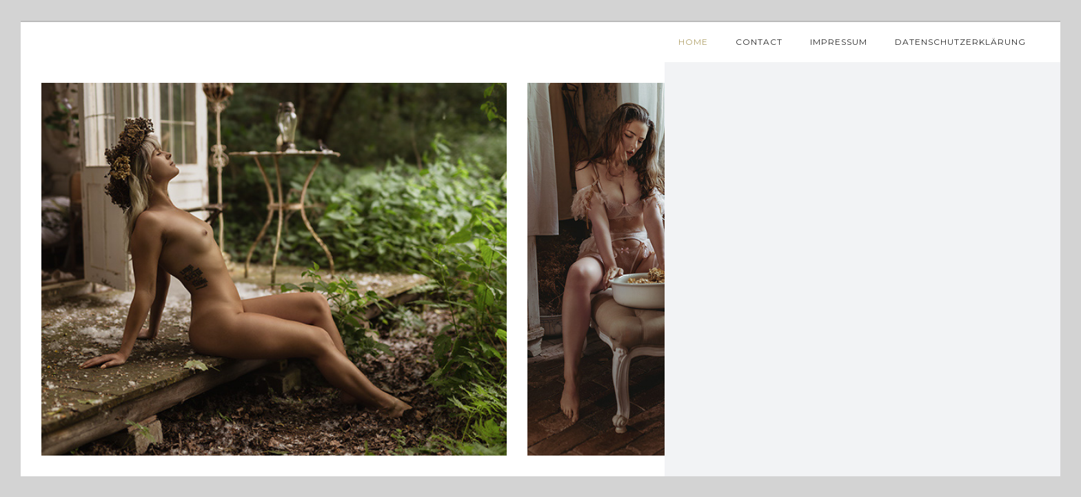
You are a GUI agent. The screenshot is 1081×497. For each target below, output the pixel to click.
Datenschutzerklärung (960, 42)
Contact (759, 42)
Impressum (838, 42)
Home (693, 42)
